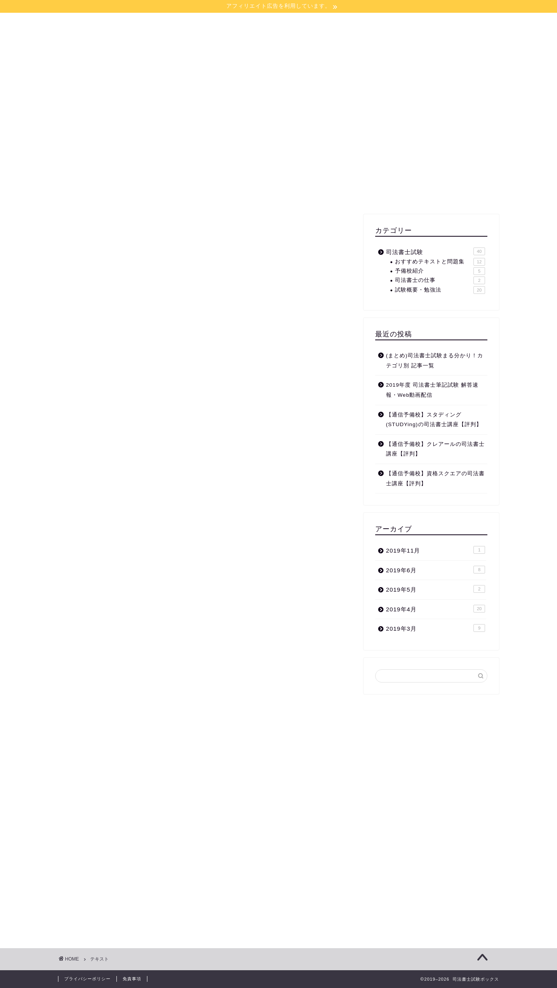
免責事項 (132, 978)
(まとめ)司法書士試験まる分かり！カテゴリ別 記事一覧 (434, 361)
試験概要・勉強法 (440, 290)
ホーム (224, 78)
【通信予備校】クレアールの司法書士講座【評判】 (435, 449)
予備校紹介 (440, 271)
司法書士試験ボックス (278, 40)
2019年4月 (435, 609)
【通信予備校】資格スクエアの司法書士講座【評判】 (435, 478)
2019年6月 (435, 569)
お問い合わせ (324, 78)
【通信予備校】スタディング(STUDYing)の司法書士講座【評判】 (434, 420)
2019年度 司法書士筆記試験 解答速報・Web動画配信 (432, 390)
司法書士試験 (435, 251)
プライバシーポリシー (87, 978)
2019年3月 (435, 628)
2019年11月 (435, 550)
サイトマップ (270, 78)
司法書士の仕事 (440, 280)
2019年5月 (435, 589)
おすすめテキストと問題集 (440, 262)
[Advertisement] (431, 152)
